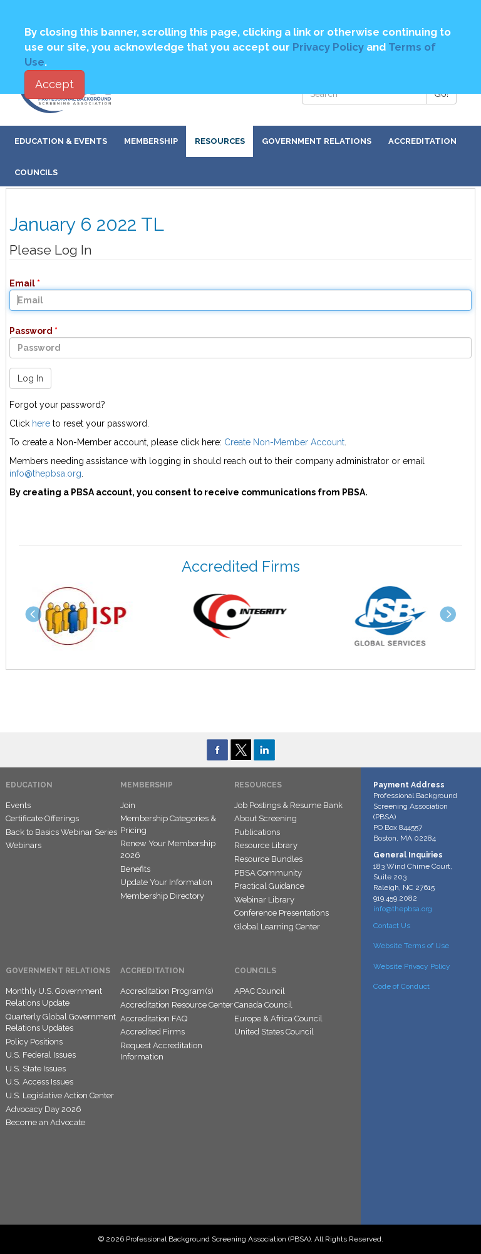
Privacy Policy (328, 47)
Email (18, 283)
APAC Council (259, 991)
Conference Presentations (281, 913)
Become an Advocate (45, 1122)
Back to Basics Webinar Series (61, 832)
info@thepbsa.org (45, 473)
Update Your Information (166, 882)
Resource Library (265, 845)
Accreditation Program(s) (167, 991)
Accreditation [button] (422, 141)
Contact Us (391, 925)
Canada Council (263, 1004)
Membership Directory (162, 896)
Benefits (135, 869)
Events (18, 805)
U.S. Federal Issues (41, 1054)
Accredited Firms (152, 1031)
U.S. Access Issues (39, 1081)
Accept (54, 84)
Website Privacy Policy (411, 966)
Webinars (23, 845)
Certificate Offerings (42, 818)
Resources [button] (220, 141)
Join (127, 805)
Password (27, 331)
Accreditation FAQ (153, 1018)
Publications (257, 832)
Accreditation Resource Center (176, 1004)
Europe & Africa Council (278, 1018)
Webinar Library (264, 899)
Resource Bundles (268, 859)
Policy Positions (34, 1041)
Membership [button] (151, 141)
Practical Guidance (269, 886)
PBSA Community (268, 872)
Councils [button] (36, 172)
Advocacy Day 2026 (43, 1109)
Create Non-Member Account (284, 442)
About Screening (265, 818)
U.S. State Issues (36, 1068)
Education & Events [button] (60, 141)
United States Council (274, 1031)
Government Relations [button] (316, 141)
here (41, 423)
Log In (30, 378)
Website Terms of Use (411, 945)
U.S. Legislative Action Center (60, 1095)
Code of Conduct (401, 986)
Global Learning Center (277, 926)
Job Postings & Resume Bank (288, 805)
